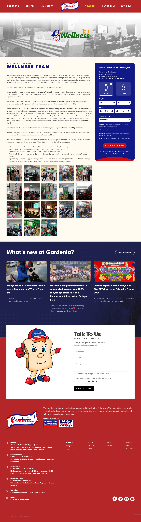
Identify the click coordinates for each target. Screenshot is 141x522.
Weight (101, 99)
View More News (125, 252)
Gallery (109, 445)
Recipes (31, 6)
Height (101, 107)
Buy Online (127, 6)
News (127, 445)
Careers (89, 448)
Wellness (91, 6)
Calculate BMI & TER (114, 145)
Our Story (48, 6)
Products (14, 6)
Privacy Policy (104, 374)
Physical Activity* (105, 116)
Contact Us (90, 445)
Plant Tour (109, 6)
